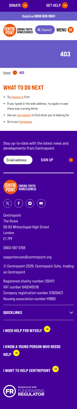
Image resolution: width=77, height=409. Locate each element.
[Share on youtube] (41, 203)
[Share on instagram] (30, 203)
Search (47, 30)
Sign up (47, 159)
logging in (17, 97)
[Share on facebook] (19, 203)
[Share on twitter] (7, 203)
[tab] (11, 72)
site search (24, 115)
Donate (15, 5)
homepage (25, 122)
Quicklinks (38, 312)
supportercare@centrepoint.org (27, 257)
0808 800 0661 (44, 16)
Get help (53, 5)
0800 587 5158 (14, 247)
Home (6, 73)
